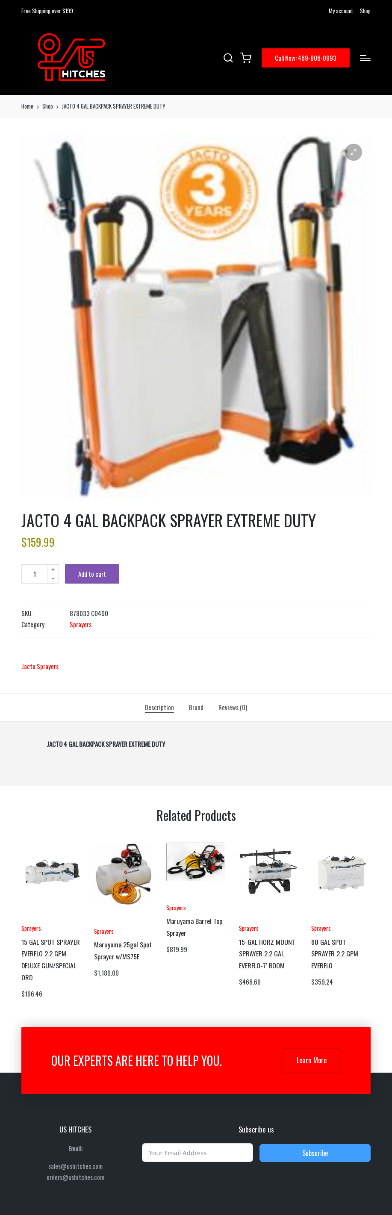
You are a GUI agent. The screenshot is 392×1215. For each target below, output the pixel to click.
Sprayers (80, 624)
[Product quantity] (34, 574)
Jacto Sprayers (40, 666)
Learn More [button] (312, 1060)
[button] (306, 58)
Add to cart (92, 573)
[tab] (159, 707)
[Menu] (365, 58)
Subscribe (315, 1153)
